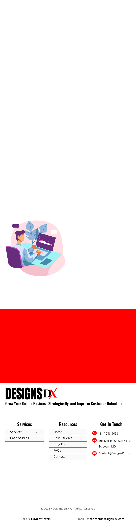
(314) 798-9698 (108, 433)
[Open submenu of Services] (36, 432)
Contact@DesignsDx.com (115, 453)
